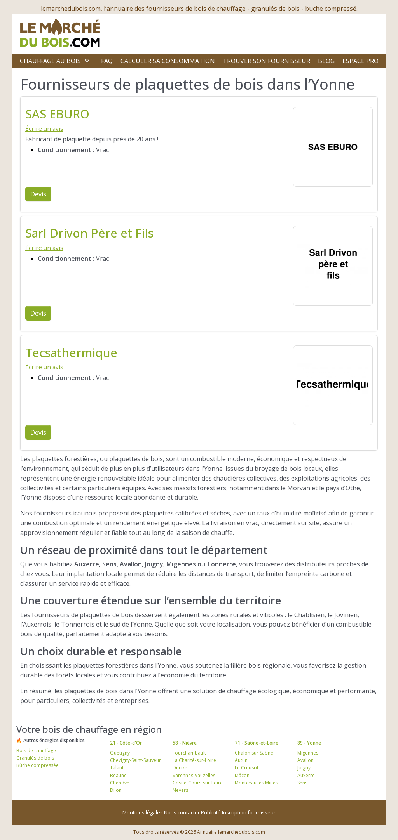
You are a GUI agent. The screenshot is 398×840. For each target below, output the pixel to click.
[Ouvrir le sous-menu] (87, 60)
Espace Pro (360, 61)
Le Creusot (246, 767)
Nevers (180, 790)
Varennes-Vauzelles (194, 775)
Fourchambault (189, 753)
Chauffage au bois (50, 61)
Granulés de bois (35, 758)
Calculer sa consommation (167, 61)
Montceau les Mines (256, 782)
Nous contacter (182, 812)
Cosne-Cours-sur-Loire (198, 782)
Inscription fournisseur (249, 812)
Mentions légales (143, 812)
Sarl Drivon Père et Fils (89, 233)
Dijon (116, 790)
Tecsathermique (71, 352)
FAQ (107, 61)
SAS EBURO (57, 114)
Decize (180, 767)
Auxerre (306, 775)
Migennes (307, 753)
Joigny (304, 767)
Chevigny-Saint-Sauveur (135, 760)
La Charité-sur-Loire (194, 760)
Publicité (211, 812)
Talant (117, 767)
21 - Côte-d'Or (126, 742)
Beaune (118, 775)
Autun (241, 760)
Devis (38, 194)
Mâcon (242, 775)
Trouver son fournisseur (266, 61)
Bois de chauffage (36, 750)
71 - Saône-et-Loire (256, 742)
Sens (302, 782)
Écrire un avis (44, 128)
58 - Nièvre (185, 742)
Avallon (305, 760)
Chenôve (119, 782)
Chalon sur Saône (254, 753)
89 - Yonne (309, 742)
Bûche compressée (37, 765)
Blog (326, 61)
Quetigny (120, 753)
